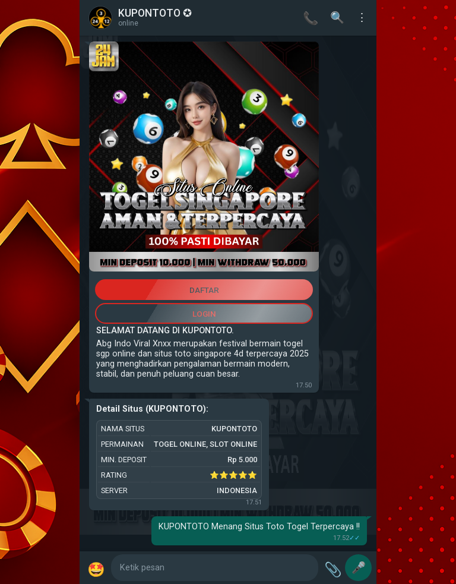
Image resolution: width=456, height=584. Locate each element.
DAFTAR (204, 290)
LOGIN (204, 313)
